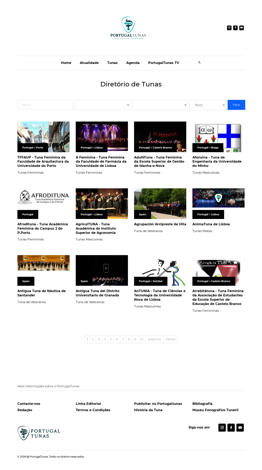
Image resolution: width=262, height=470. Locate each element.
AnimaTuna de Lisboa (211, 224)
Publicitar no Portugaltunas (158, 404)
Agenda (133, 63)
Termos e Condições (93, 410)
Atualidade (89, 63)
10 (141, 339)
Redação (24, 410)
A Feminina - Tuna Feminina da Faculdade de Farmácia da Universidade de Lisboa (101, 161)
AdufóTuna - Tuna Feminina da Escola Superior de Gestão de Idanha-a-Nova (159, 161)
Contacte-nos (28, 404)
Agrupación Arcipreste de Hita (160, 224)
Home (66, 63)
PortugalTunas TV (163, 63)
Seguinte (154, 339)
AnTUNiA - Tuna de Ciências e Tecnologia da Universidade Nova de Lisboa (159, 295)
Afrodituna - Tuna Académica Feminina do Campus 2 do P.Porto (42, 228)
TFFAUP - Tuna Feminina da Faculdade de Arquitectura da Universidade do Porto (43, 161)
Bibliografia (202, 404)
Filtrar (236, 104)
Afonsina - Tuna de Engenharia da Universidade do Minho (217, 161)
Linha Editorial (88, 404)
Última (170, 339)
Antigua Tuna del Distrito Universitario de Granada (97, 293)
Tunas (112, 63)
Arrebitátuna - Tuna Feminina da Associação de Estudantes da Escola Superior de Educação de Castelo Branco (218, 297)
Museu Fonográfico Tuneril (215, 410)
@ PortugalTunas (37, 456)
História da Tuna (148, 410)
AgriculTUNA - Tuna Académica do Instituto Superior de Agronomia (96, 228)
